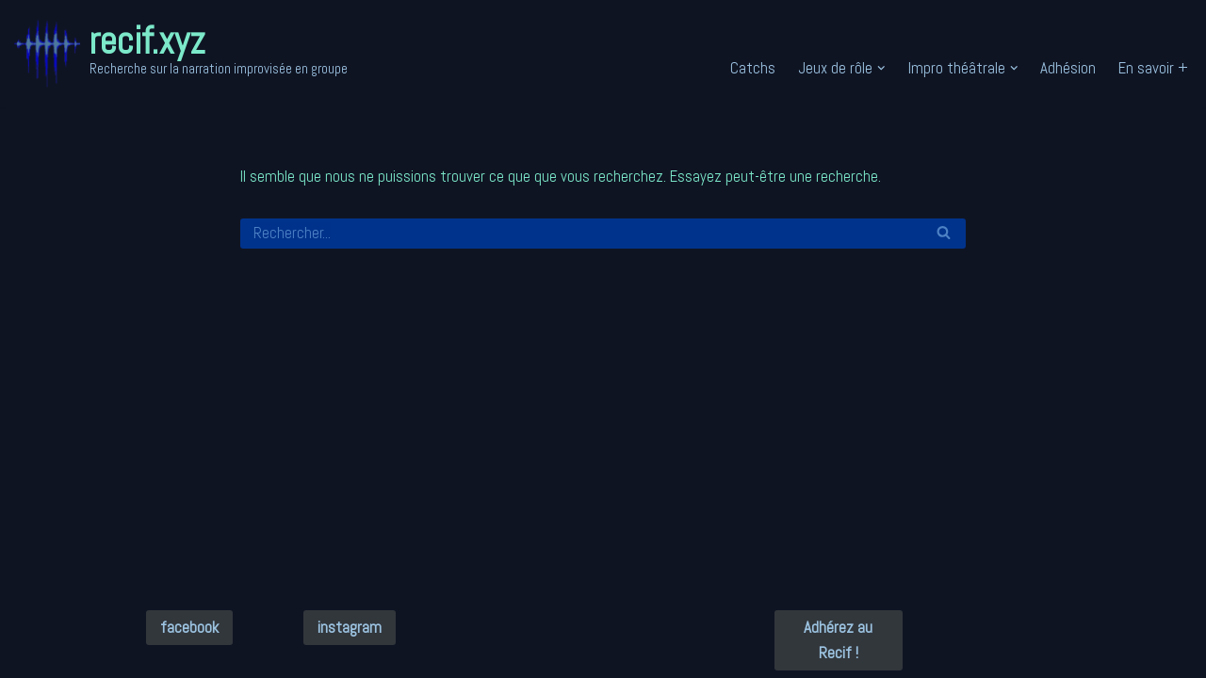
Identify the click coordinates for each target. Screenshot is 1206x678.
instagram (350, 627)
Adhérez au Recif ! (838, 640)
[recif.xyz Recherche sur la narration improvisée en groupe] (181, 53)
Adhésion (1068, 67)
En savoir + (1153, 67)
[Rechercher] (581, 233)
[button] (881, 68)
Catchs (752, 67)
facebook (189, 627)
